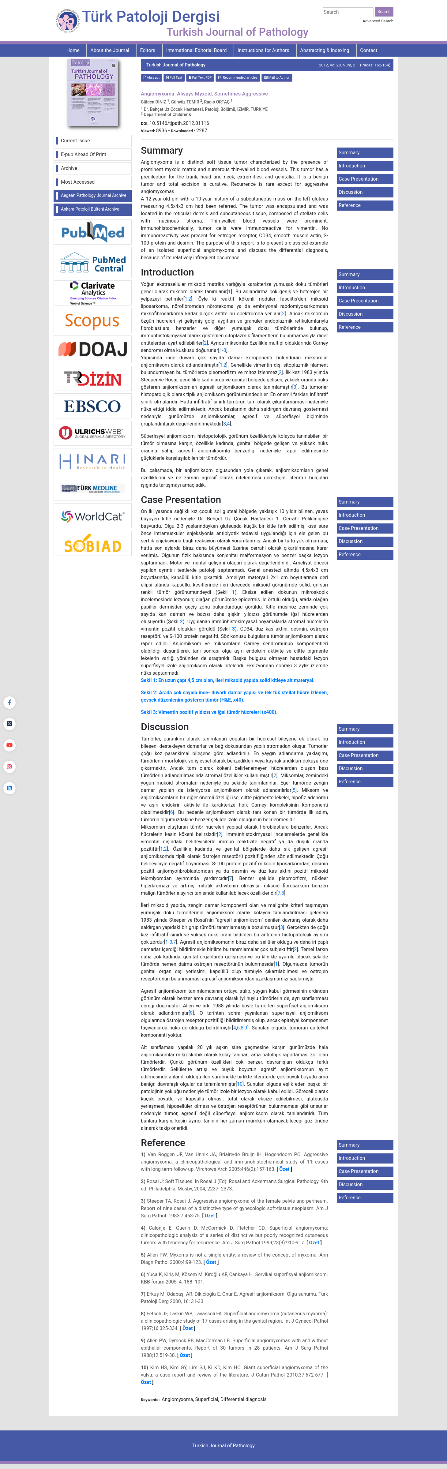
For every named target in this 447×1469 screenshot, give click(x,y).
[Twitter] (9, 724)
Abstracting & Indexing (324, 50)
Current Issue (75, 141)
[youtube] (9, 745)
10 (239, 1084)
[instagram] (9, 767)
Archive (69, 168)
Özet (284, 1169)
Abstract (152, 78)
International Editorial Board (196, 50)
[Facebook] (9, 702)
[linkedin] (9, 788)
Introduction (352, 166)
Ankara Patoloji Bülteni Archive (90, 209)
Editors (148, 50)
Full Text (174, 78)
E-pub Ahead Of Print (83, 154)
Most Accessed (78, 182)
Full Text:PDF (200, 78)
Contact (368, 50)
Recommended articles (237, 78)
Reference (350, 205)
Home (73, 50)
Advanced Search (378, 21)
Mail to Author (277, 78)
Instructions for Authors (263, 50)
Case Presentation (358, 179)
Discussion (350, 192)
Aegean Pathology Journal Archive (93, 195)
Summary (349, 153)
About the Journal (109, 50)
